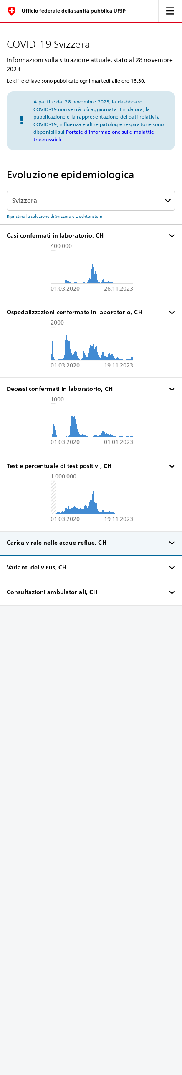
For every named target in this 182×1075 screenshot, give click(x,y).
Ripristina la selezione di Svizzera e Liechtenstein (54, 216)
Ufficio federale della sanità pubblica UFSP (74, 11)
